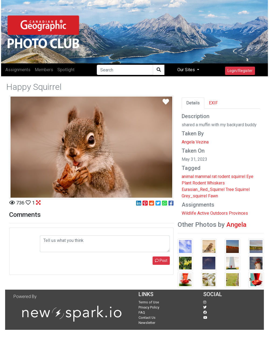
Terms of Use (149, 302)
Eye (249, 176)
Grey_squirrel (194, 195)
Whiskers (216, 183)
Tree (230, 189)
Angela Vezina (195, 142)
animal (188, 176)
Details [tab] (193, 102)
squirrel (238, 176)
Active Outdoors (212, 213)
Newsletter (147, 323)
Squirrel (242, 189)
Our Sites (186, 69)
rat (214, 176)
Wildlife (189, 213)
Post (161, 260)
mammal (203, 176)
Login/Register (240, 70)
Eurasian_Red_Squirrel (203, 189)
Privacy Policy (149, 307)
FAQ (142, 312)
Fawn (213, 195)
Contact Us (147, 318)
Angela (236, 224)
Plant (186, 183)
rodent (224, 176)
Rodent (199, 183)
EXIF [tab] (213, 102)
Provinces (238, 213)
